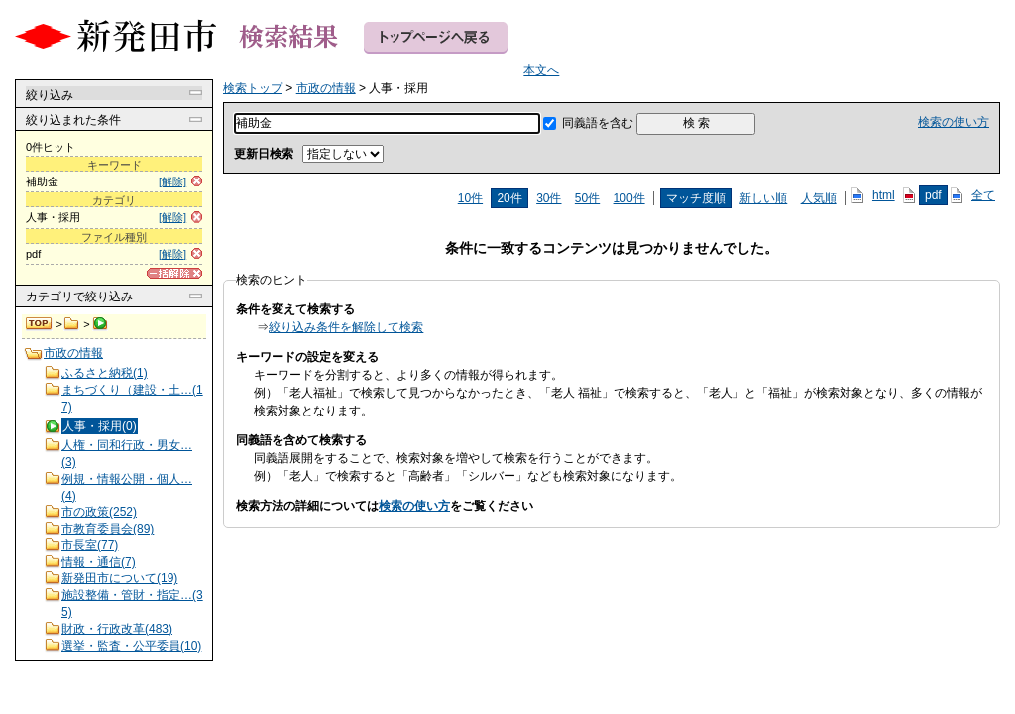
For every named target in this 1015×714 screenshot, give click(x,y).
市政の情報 (71, 324)
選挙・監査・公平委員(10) (131, 646)
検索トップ (40, 324)
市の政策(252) (99, 512)
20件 (509, 198)
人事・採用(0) (99, 426)
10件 (470, 198)
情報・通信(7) (98, 562)
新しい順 (763, 198)
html (883, 195)
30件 (548, 198)
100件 (629, 198)
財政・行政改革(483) (116, 629)
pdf (933, 195)
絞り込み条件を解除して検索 (346, 327)
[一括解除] (174, 273)
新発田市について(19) (119, 578)
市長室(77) (89, 545)
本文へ (541, 70)
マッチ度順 (696, 198)
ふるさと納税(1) (104, 373)
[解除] (172, 181)
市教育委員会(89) (107, 529)
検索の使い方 (953, 122)
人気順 (819, 198)
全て (983, 195)
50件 (587, 198)
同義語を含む (597, 123)
